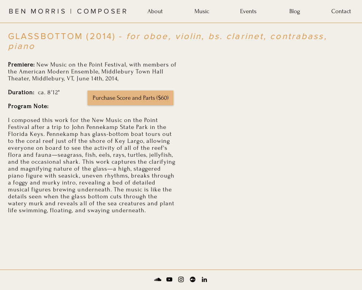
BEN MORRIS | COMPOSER (68, 11)
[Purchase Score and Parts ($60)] (130, 98)
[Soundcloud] (157, 279)
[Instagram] (181, 279)
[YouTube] (169, 279)
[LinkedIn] (204, 279)
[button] (155, 10)
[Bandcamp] (192, 279)
